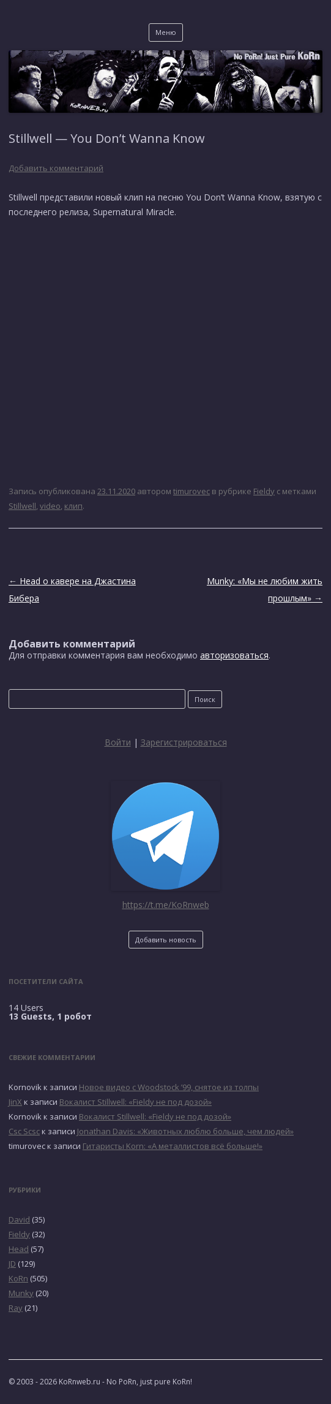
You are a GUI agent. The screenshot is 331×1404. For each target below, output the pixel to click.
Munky (21, 1293)
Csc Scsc (24, 1131)
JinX (15, 1101)
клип (73, 505)
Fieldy (264, 491)
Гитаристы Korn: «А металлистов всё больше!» (172, 1145)
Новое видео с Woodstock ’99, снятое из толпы (169, 1087)
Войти (118, 742)
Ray (16, 1307)
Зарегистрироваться (184, 742)
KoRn (18, 1278)
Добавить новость (165, 939)
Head (19, 1248)
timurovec (191, 491)
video (50, 505)
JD (12, 1263)
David (19, 1219)
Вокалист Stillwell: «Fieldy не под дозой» (135, 1101)
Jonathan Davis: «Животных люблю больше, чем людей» (185, 1131)
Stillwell (22, 505)
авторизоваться (234, 655)
